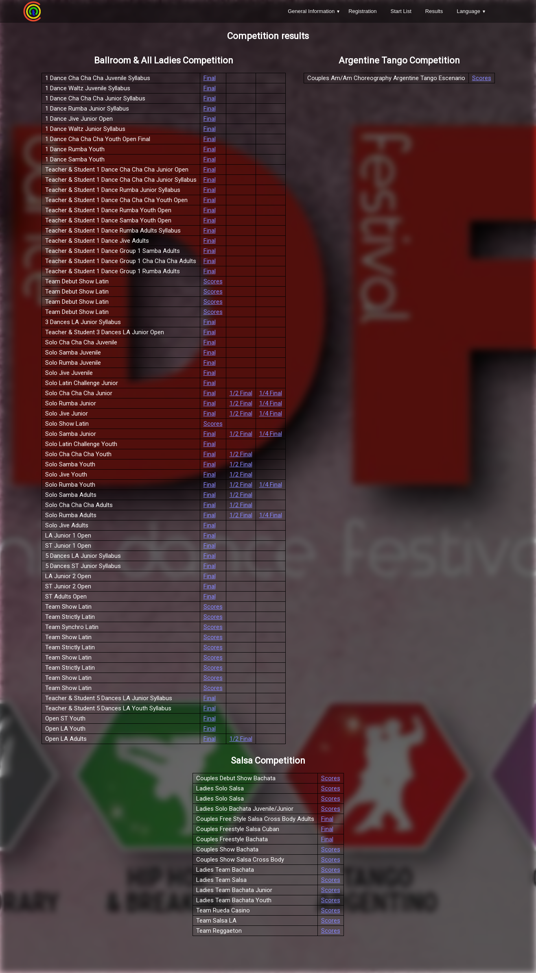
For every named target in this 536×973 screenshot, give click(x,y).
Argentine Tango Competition (399, 60)
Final (209, 78)
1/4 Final (270, 393)
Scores (213, 281)
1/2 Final (241, 393)
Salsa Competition (268, 760)
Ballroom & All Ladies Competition (163, 60)
